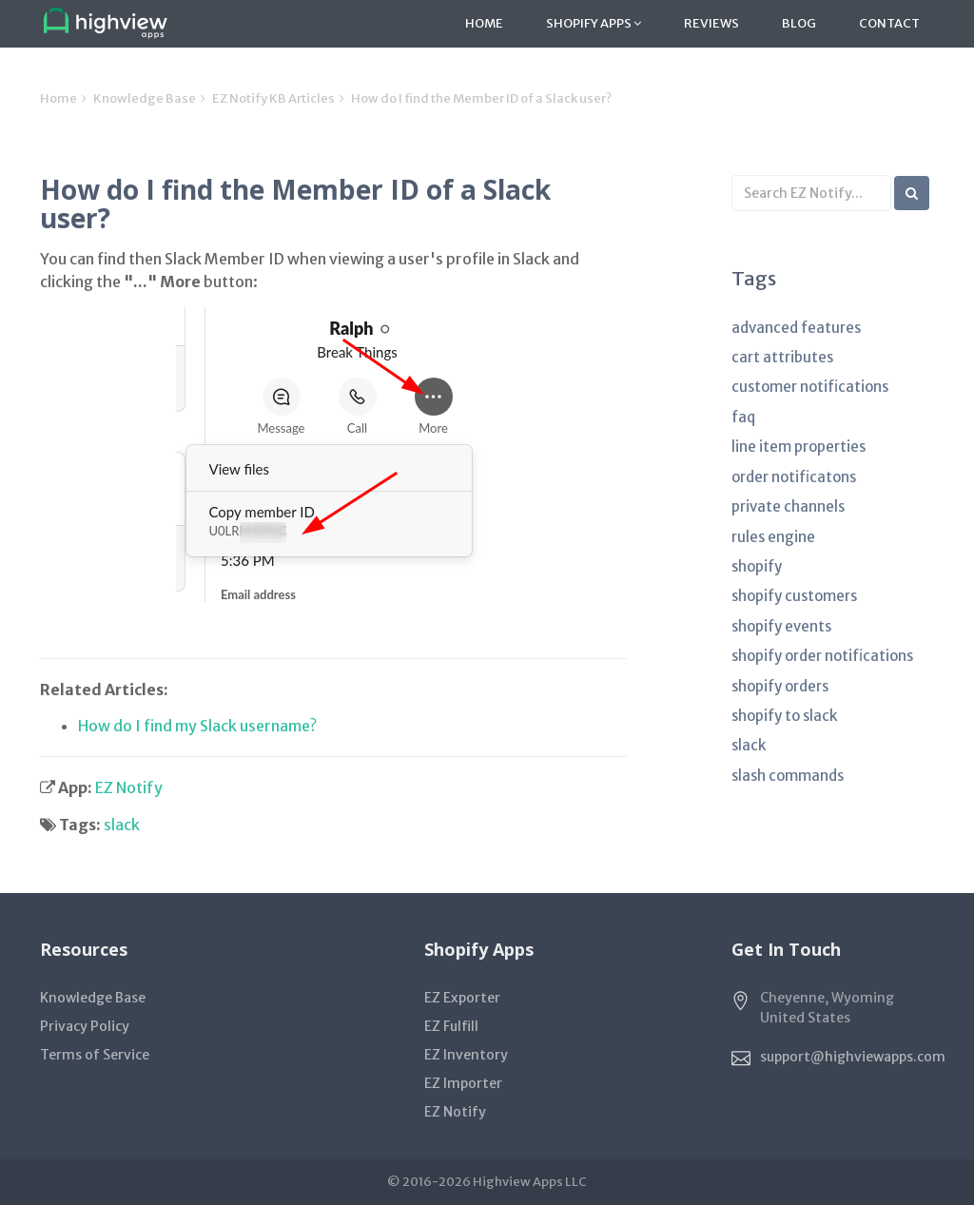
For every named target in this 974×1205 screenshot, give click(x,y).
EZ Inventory (466, 1054)
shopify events (781, 626)
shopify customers (794, 596)
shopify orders (779, 686)
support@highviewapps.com (852, 1056)
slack (122, 824)
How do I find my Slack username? (197, 725)
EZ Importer (463, 1083)
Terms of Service (94, 1054)
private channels (788, 506)
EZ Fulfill (451, 1026)
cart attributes (782, 357)
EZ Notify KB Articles (273, 98)
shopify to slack (784, 716)
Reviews (711, 23)
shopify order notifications (822, 656)
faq (743, 417)
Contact (889, 23)
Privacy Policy (84, 1026)
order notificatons (793, 477)
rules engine (773, 537)
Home (484, 23)
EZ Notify (129, 787)
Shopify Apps (593, 23)
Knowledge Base (144, 98)
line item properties (798, 446)
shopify (756, 566)
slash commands (787, 776)
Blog (799, 23)
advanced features (796, 328)
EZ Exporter (462, 997)
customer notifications (809, 387)
